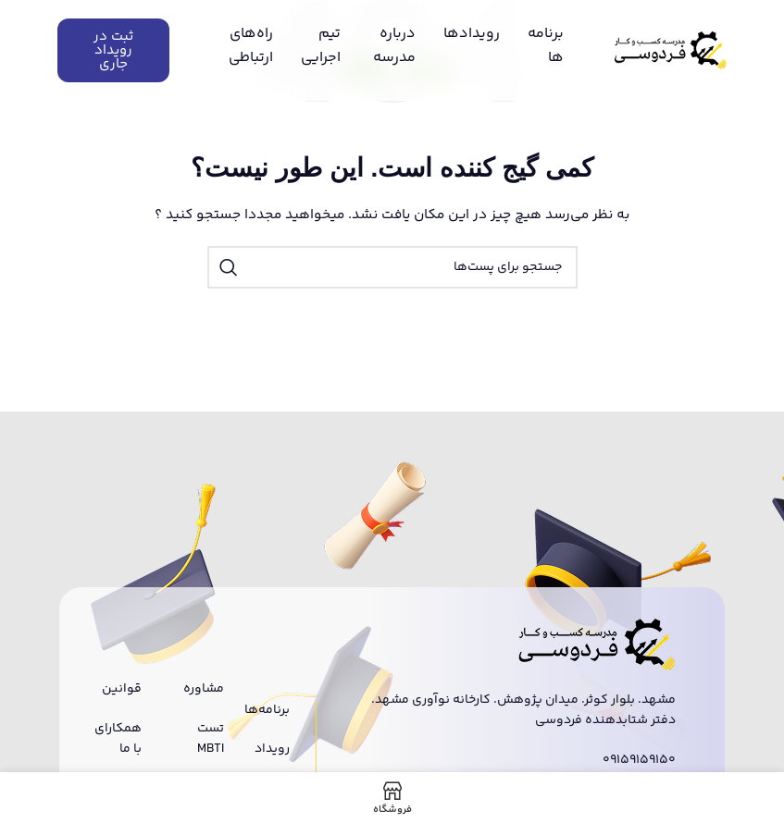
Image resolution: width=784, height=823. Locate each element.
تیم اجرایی (321, 45)
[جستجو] (392, 267)
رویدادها (471, 33)
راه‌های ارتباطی (251, 45)
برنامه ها (546, 45)
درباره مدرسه (394, 45)
